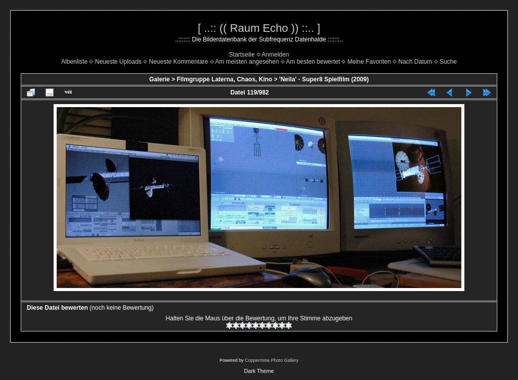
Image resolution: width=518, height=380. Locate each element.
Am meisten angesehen (247, 61)
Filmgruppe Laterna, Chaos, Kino (224, 79)
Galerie (159, 79)
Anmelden (275, 54)
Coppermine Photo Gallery (271, 360)
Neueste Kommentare (178, 61)
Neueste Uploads (118, 61)
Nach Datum (416, 61)
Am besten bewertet (313, 61)
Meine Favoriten (369, 61)
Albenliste (74, 61)
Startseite (242, 54)
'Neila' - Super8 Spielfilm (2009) (324, 79)
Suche (448, 61)
